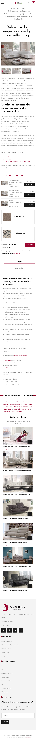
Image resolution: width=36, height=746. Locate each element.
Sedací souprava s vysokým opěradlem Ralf (16, 494)
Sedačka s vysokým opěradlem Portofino (15, 590)
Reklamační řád (6, 681)
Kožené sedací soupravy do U (21, 409)
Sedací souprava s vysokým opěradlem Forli (16, 446)
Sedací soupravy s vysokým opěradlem (14, 402)
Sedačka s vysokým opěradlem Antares (15, 542)
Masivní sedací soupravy (21, 406)
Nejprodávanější (6, 648)
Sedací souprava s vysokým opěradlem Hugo (17, 566)
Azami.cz (28, 737)
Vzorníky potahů (6, 688)
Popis (19, 262)
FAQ (2, 684)
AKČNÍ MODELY (6, 641)
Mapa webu (4, 692)
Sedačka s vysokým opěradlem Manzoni (15, 518)
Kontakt (3, 666)
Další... (3, 656)
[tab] (18, 262)
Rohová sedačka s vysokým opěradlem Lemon (17, 470)
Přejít (30, 442)
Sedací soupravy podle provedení (12, 411)
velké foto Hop (9, 368)
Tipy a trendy (5, 652)
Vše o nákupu (5, 677)
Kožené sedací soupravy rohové (17, 404)
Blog (2, 670)
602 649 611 (16, 253)
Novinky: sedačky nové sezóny (10, 645)
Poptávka (29, 245)
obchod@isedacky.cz (7, 621)
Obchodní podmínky (7, 673)
